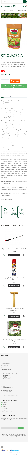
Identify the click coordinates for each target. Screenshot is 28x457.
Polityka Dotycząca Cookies (8, 411)
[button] (25, 22)
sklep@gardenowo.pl (8, 387)
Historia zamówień (5, 363)
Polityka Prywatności (7, 410)
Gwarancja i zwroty (6, 408)
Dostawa (4, 404)
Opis (2, 96)
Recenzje (8, 96)
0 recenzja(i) (11, 59)
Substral (7, 74)
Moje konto (3, 361)
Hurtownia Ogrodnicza (6, 369)
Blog (2, 367)
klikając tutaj (14, 436)
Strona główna (1, 10)
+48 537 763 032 (6, 384)
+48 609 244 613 (6, 382)
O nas (2, 358)
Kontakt (3, 360)
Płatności (4, 406)
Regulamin (4, 402)
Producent (17, 96)
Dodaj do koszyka (13, 347)
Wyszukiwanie (4, 365)
